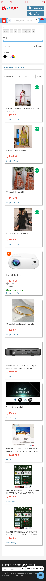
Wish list (19, 2)
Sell (44, 2)
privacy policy (19, 575)
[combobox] (25, 20)
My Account (11, 2)
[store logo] (10, 8)
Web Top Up (3, 2)
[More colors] (13, 57)
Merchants (35, 2)
